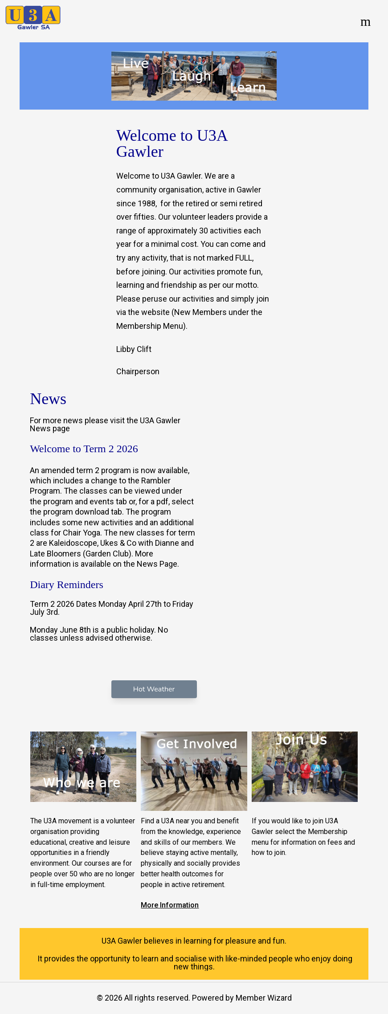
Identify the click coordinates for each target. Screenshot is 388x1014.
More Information (170, 905)
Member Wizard (264, 997)
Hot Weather (154, 689)
